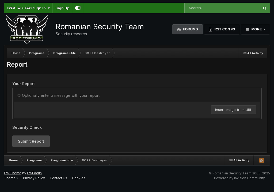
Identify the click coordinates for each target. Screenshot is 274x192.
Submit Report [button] (31, 141)
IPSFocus (34, 173)
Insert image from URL (233, 109)
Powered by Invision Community (239, 178)
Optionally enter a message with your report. (58, 95)
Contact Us (58, 178)
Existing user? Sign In (28, 8)
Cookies (78, 178)
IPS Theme (12, 173)
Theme (11, 178)
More (256, 29)
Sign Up (62, 8)
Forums (190, 29)
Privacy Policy (34, 178)
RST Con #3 (224, 29)
